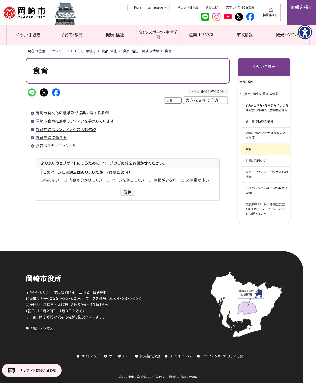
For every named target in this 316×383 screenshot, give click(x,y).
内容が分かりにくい (85, 180)
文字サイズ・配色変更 (240, 7)
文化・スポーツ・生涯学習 (158, 34)
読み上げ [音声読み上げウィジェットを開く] (212, 7)
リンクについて (181, 356)
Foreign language (148, 7)
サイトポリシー (120, 356)
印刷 (169, 100)
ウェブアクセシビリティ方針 (223, 356)
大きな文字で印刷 (202, 100)
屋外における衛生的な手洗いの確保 (267, 174)
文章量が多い (197, 180)
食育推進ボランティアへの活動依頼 (66, 129)
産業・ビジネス (201, 35)
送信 (128, 192)
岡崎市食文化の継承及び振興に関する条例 (72, 113)
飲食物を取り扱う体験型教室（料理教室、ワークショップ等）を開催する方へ (266, 209)
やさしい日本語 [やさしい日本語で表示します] (187, 7)
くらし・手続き (28, 35)
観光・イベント (287, 35)
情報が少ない (165, 180)
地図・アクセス (42, 328)
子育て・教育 (71, 35)
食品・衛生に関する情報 (141, 51)
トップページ (59, 51)
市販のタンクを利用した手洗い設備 (266, 190)
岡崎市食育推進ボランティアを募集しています (75, 121)
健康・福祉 (115, 35)
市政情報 (245, 35)
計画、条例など (256, 160)
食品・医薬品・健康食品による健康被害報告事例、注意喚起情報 (267, 108)
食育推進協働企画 (51, 137)
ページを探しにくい (128, 180)
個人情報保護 (150, 356)
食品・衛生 (109, 51)
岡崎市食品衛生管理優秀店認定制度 (266, 135)
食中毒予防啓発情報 (259, 121)
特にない (52, 180)
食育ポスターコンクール (56, 146)
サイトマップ (90, 356)
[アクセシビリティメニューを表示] (305, 32)
